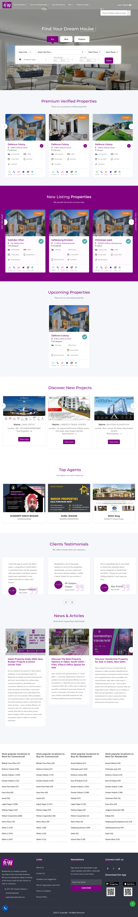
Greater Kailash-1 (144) (11, 775)
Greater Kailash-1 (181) (80, 786)
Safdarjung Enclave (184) (80, 828)
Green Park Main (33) (44, 786)
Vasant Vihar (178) (78, 839)
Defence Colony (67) (44, 769)
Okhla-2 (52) (41, 833)
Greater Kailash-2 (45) (45, 781)
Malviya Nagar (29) (78, 810)
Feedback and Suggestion (46, 879)
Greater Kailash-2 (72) (10, 781)
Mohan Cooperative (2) (80, 816)
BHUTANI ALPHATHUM (118, 424)
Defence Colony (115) (113, 775)
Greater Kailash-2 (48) (114, 792)
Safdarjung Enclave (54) (114, 828)
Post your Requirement (38, 5)
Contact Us (40, 873)
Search (109, 59)
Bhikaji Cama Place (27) (11, 763)
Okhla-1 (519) (7, 828)
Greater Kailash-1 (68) (114, 786)
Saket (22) (75, 833)
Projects (81, 39)
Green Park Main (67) (10, 786)
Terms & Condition (43, 891)
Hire (69, 5)
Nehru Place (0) (77, 822)
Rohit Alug (114, 516)
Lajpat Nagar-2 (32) (78, 804)
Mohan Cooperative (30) (45, 816)
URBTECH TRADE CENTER (73, 424)
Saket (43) (109, 833)
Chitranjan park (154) (79, 769)
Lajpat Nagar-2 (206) (10, 804)
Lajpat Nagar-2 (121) (44, 804)
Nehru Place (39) (42, 822)
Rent (66, 39)
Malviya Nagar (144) (10, 810)
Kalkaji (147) (75, 798)
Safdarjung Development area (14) (118, 822)
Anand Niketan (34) (113, 763)
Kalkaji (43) (109, 816)
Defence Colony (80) (79, 775)
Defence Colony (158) (10, 769)
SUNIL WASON (69, 516)
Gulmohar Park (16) (113, 798)
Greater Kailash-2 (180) (80, 792)
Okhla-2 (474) (7, 833)
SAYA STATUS (28, 424)
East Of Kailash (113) (79, 781)
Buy (52, 39)
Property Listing (82, 5)
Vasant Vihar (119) (112, 839)
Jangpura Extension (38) (114, 810)
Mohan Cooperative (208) (12, 816)
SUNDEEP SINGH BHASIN (24, 516)
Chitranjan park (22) (113, 769)
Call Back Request (136, 221)
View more (24, 439)
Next (131, 126)
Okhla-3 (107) (7, 839)
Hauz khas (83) (7, 792)
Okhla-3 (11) (41, 839)
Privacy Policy (41, 897)
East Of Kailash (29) (113, 781)
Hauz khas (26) (111, 804)
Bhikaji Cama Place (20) (45, 763)
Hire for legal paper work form (48, 885)
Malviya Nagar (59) (43, 810)
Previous (5, 126)
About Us (40, 867)
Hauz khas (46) (42, 792)
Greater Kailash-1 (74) (45, 775)
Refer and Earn (2, 221)
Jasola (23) (40, 798)
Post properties (19, 5)
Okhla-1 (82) (41, 828)
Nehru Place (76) (8, 822)
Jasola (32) (6, 798)
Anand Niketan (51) (78, 763)
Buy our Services (58, 5)
